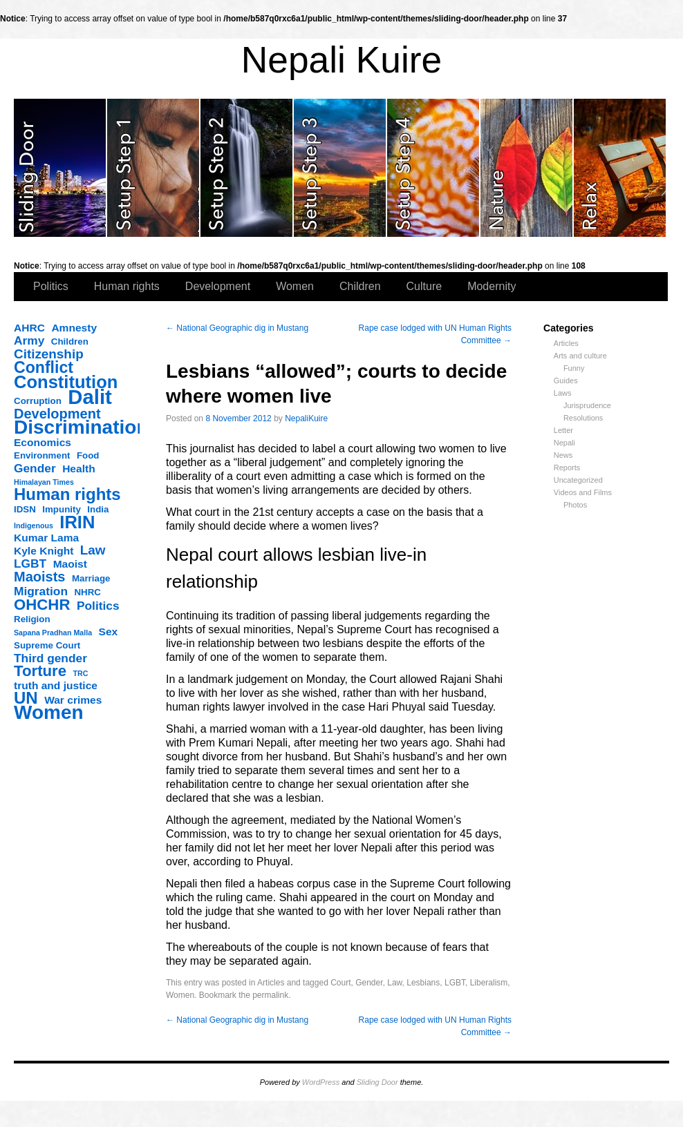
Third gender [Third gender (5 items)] (50, 658)
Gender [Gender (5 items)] (35, 468)
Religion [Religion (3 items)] (32, 619)
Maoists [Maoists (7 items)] (39, 576)
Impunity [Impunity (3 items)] (61, 509)
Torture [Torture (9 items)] (40, 671)
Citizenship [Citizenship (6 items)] (49, 354)
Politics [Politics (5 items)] (98, 605)
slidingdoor (60, 168)
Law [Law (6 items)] (93, 550)
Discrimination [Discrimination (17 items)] (81, 427)
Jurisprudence (587, 405)
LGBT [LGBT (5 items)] (30, 563)
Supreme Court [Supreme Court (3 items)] (47, 645)
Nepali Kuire (341, 59)
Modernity (491, 286)
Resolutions (583, 418)
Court (340, 983)
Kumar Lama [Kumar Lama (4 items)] (46, 537)
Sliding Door (377, 1082)
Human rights (127, 286)
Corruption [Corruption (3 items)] (38, 401)
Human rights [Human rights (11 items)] (67, 494)
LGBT (455, 983)
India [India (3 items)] (98, 509)
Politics (50, 286)
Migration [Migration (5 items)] (41, 591)
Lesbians (423, 983)
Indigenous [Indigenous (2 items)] (33, 525)
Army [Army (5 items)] (29, 340)
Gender (368, 983)
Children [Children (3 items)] (69, 341)
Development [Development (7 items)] (57, 413)
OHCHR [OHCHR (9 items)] (42, 605)
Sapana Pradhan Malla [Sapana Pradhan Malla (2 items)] (53, 632)
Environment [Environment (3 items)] (42, 455)
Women (295, 286)
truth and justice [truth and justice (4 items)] (55, 685)
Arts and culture (580, 355)
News (563, 455)
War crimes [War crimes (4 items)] (73, 700)
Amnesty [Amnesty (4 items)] (74, 328)
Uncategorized (578, 480)
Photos (575, 505)
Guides (566, 380)
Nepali (564, 443)
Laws (563, 393)
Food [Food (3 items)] (88, 455)
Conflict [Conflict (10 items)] (43, 367)
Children (360, 286)
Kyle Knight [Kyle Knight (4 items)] (43, 551)
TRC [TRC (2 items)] (80, 673)
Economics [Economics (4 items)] (42, 442)
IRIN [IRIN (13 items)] (77, 522)
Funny (574, 368)
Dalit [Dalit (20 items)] (90, 397)
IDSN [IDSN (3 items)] (25, 509)
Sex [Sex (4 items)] (108, 631)
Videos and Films (583, 492)
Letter (563, 430)
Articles (566, 343)
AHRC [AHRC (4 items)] (29, 328)
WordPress (320, 1082)
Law (394, 983)
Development (217, 286)
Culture (424, 286)
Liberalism (489, 983)
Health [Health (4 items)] (78, 468)
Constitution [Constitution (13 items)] (66, 382)
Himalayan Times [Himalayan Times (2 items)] (44, 482)
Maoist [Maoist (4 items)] (70, 564)
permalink (270, 995)
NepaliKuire (306, 418)
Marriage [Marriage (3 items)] (91, 578)
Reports (567, 467)
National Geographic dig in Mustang (237, 328)
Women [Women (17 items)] (49, 712)
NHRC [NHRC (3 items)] (87, 592)
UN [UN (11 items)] (26, 698)
